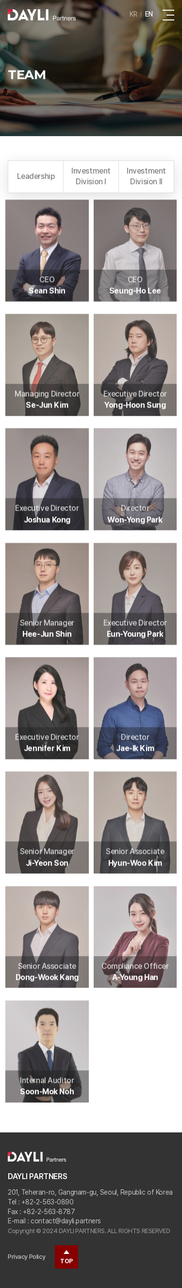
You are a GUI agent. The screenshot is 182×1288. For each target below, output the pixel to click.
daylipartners (42, 14)
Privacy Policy (26, 1256)
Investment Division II (146, 176)
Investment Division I (91, 176)
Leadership (36, 176)
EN (149, 14)
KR (133, 14)
